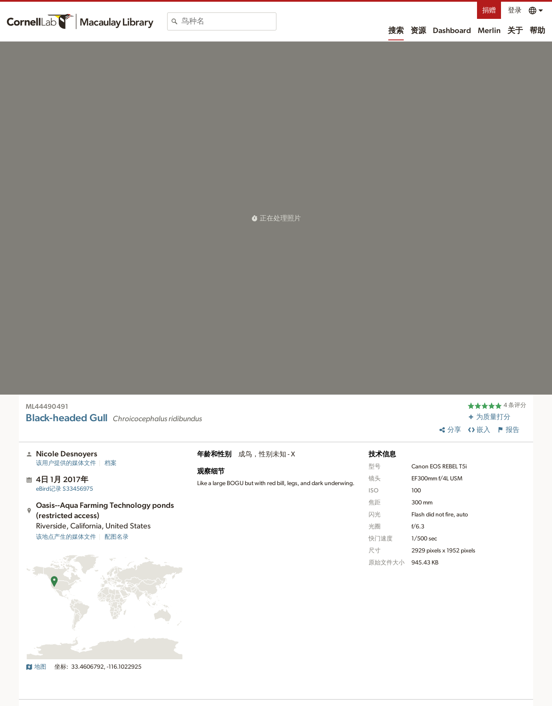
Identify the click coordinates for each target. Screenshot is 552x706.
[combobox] (228, 21)
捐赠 (489, 10)
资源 (418, 31)
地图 (36, 667)
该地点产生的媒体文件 (66, 537)
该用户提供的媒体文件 (66, 463)
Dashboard (452, 31)
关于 (515, 31)
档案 (111, 463)
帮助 (537, 31)
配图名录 (117, 537)
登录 (515, 10)
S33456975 (64, 489)
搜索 (396, 31)
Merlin (489, 31)
